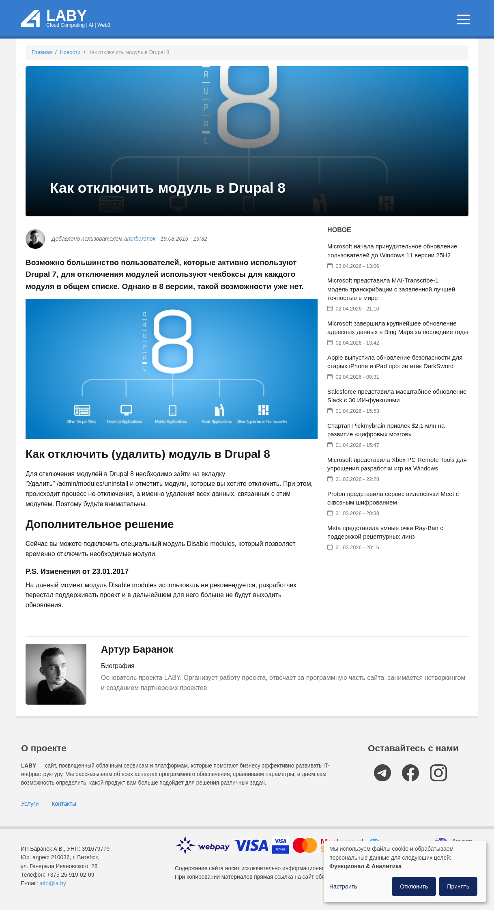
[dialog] (405, 871)
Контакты (64, 803)
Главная (42, 52)
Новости (70, 52)
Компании (444, 20)
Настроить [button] (343, 886)
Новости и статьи (295, 20)
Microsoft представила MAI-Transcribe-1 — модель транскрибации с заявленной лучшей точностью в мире (391, 289)
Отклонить (414, 886)
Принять (458, 886)
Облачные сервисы (213, 20)
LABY (66, 15)
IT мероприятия (378, 20)
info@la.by (53, 883)
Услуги (30, 803)
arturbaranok (140, 239)
